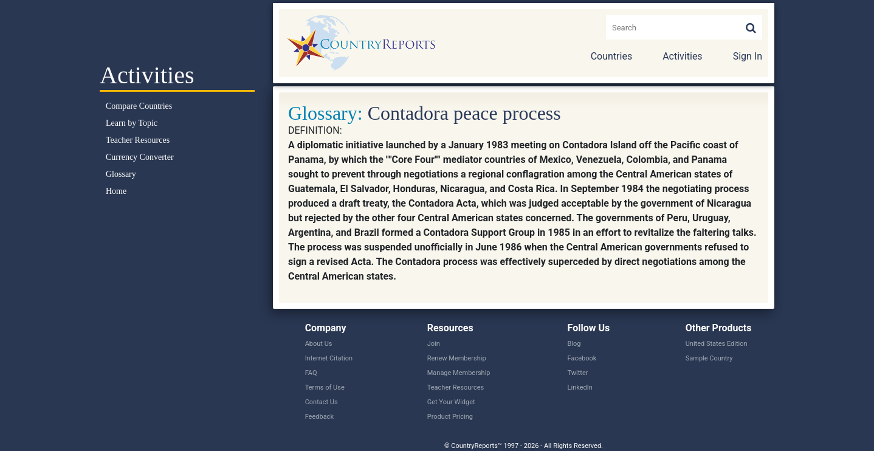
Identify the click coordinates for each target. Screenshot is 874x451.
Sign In (747, 56)
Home (116, 191)
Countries (611, 56)
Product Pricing (450, 417)
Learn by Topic (131, 123)
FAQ (311, 373)
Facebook (582, 358)
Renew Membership (456, 358)
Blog (574, 344)
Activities (682, 56)
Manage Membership (458, 373)
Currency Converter (140, 157)
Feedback (319, 417)
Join (433, 344)
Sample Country (709, 358)
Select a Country (177, 30)
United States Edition (717, 344)
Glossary (121, 174)
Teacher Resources (138, 140)
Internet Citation (329, 358)
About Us (318, 344)
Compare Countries (139, 106)
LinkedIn (580, 387)
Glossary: (325, 113)
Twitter (578, 373)
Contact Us (321, 402)
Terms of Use (325, 387)
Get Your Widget (451, 402)
